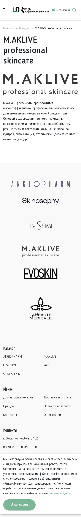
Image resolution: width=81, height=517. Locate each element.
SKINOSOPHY (11, 374)
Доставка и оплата (57, 397)
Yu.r (46, 365)
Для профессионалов (18, 397)
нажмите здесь (60, 493)
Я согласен (19, 505)
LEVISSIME (10, 365)
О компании (52, 415)
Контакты (10, 415)
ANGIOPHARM (12, 356)
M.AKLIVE (50, 356)
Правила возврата (57, 406)
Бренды (8, 406)
